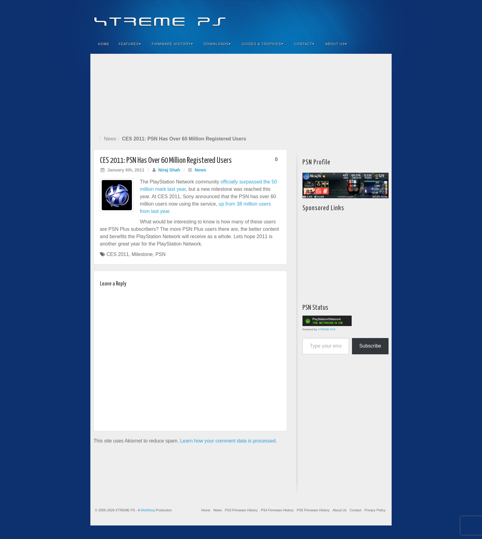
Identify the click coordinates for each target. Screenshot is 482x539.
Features (130, 44)
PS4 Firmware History (277, 510)
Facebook (341, 18)
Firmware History (172, 44)
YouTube (374, 18)
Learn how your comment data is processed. (228, 440)
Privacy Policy (375, 510)
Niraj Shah (169, 169)
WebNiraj (148, 510)
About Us (336, 44)
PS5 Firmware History (313, 510)
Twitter (366, 18)
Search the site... (383, 44)
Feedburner (350, 18)
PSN (161, 254)
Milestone (142, 254)
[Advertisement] (241, 93)
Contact (304, 44)
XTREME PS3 (326, 329)
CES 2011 (117, 254)
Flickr (358, 18)
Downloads (217, 44)
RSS (383, 18)
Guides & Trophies (262, 44)
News (110, 138)
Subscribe (370, 345)
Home (103, 44)
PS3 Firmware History (241, 510)
